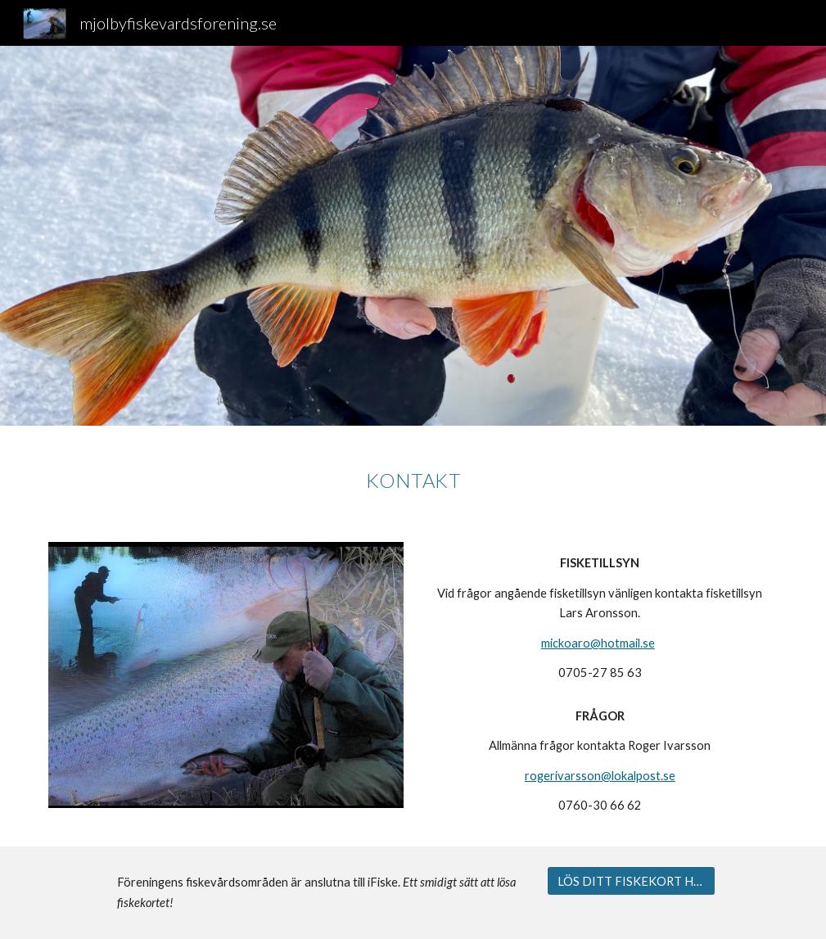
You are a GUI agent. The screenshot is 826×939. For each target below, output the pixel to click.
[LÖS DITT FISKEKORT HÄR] (631, 881)
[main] (412, 474)
